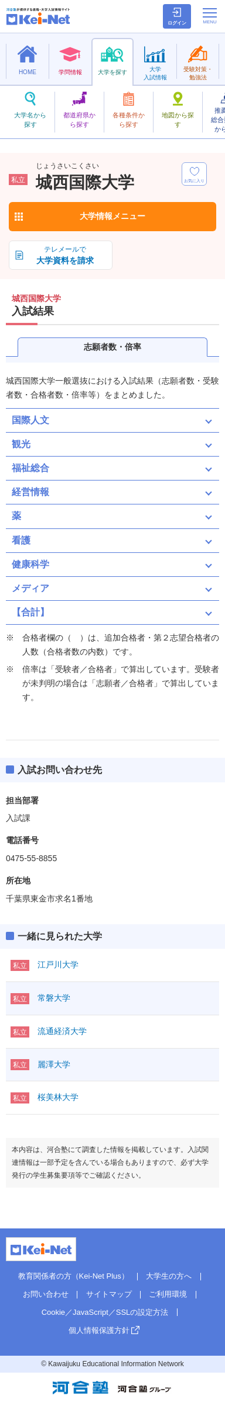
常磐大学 (54, 997)
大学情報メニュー (112, 216)
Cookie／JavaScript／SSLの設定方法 (105, 1312)
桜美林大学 (58, 1097)
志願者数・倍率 (112, 346)
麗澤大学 (54, 1064)
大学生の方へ (169, 1276)
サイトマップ (109, 1294)
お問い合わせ (46, 1294)
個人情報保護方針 (99, 1330)
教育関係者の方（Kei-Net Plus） (73, 1276)
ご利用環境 (168, 1294)
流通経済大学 (62, 1031)
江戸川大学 (58, 964)
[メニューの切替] (209, 15)
